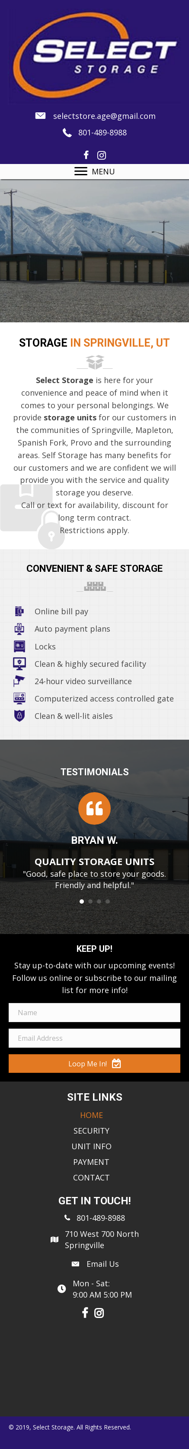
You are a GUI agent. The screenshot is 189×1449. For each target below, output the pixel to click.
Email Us (102, 1264)
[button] (94, 1063)
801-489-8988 (102, 132)
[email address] (94, 1038)
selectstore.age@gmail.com (104, 116)
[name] (94, 1012)
